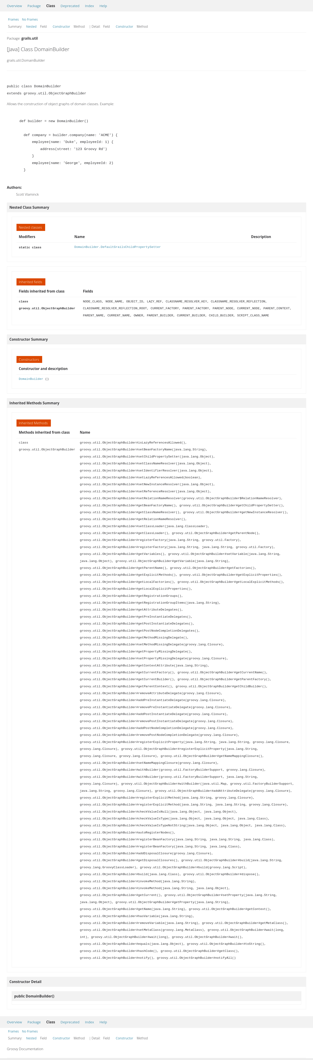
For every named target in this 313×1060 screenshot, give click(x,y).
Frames (13, 19)
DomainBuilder (31, 378)
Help (103, 5)
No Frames (30, 19)
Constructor (61, 26)
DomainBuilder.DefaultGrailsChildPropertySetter (117, 247)
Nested (31, 26)
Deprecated (70, 5)
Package (34, 5)
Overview (14, 5)
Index (89, 5)
